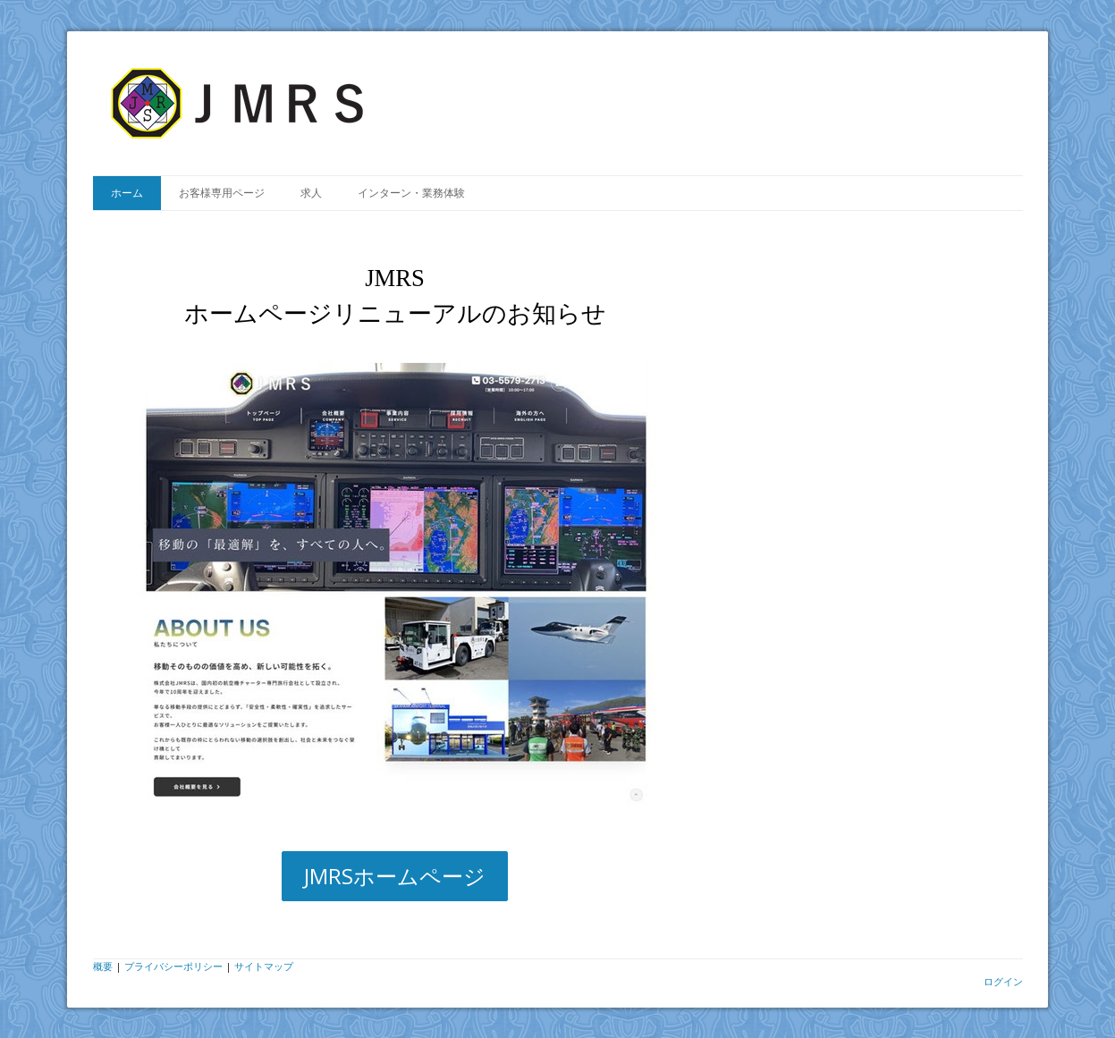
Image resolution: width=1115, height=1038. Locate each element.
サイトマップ (263, 966)
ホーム (127, 192)
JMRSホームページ (395, 875)
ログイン (1003, 981)
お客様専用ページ (222, 192)
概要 (103, 966)
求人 (311, 192)
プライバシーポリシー (173, 966)
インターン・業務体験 (411, 192)
